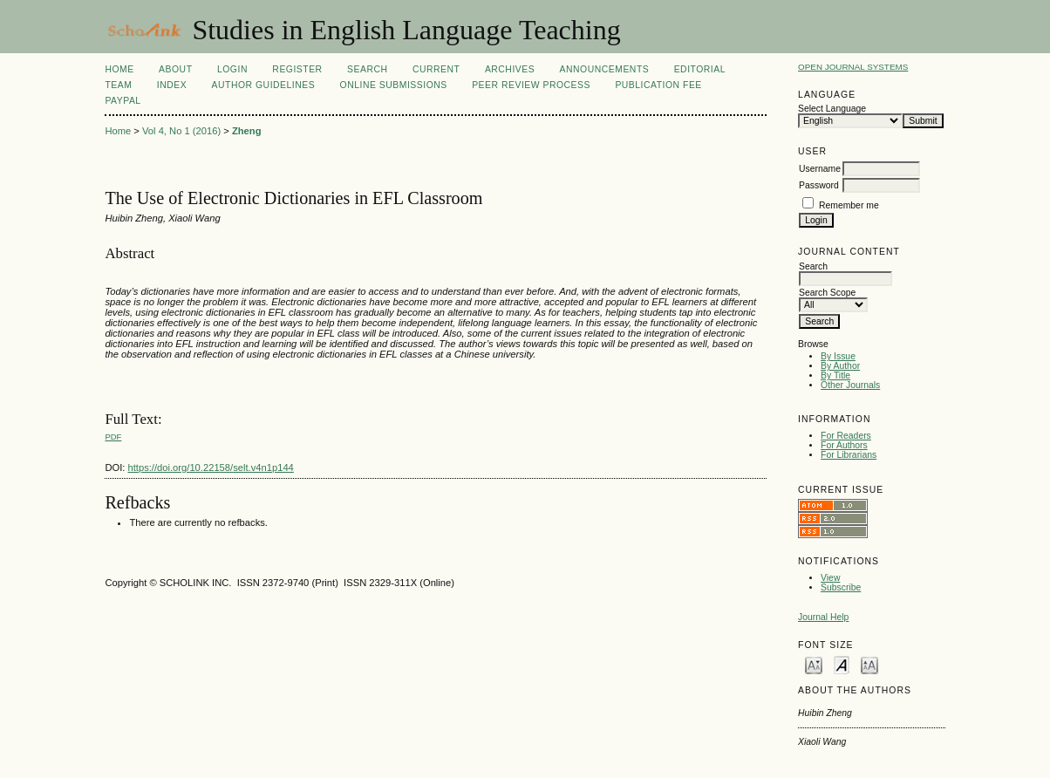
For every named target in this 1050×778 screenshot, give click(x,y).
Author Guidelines (264, 85)
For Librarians (848, 455)
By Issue (838, 356)
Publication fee (658, 85)
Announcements (605, 69)
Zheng (247, 131)
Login (232, 69)
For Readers (846, 435)
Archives (510, 69)
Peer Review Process (531, 85)
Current (436, 69)
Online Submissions (393, 85)
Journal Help (823, 617)
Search (367, 69)
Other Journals (850, 385)
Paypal (122, 101)
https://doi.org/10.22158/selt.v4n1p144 (211, 467)
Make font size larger (869, 664)
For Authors (844, 445)
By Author (840, 366)
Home (119, 69)
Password (819, 185)
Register (297, 69)
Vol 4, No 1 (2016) (181, 131)
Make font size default (841, 664)
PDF (113, 436)
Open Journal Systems (853, 67)
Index (172, 85)
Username (820, 169)
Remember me (849, 205)
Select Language (832, 108)
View (830, 578)
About (175, 69)
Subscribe (841, 587)
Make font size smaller (813, 664)
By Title (835, 375)
